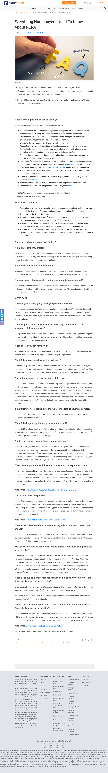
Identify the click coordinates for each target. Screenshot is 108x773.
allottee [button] (34, 180)
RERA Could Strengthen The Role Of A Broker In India (45, 520)
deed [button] (69, 186)
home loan (19, 643)
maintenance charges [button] (56, 167)
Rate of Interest (68, 643)
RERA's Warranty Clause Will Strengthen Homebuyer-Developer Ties (51, 490)
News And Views (43, 643)
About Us (43, 682)
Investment (30, 643)
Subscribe (69, 3)
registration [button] (70, 164)
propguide (56, 643)
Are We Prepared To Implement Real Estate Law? (44, 626)
